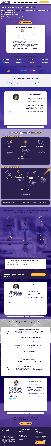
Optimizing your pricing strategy (12, 17)
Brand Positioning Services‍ (23, 432)
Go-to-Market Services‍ (23, 434)
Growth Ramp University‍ (39, 433)
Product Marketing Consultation (40, 440)
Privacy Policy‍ (4, 445)
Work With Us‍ (21, 439)
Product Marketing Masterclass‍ (40, 436)
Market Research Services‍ (23, 435)
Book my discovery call (25, 423)
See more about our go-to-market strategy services (10, 252)
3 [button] (24, 126)
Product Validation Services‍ (23, 437)
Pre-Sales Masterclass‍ (39, 435)
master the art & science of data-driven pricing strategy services (41, 232)
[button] (2, 108)
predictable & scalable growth (18, 19)
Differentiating (7, 14)
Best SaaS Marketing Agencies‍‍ (40, 432)
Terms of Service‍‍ (5, 443)
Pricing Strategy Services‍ (23, 436)
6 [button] (29, 126)
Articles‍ (36, 431)
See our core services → (25, 256)
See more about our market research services (10, 232)
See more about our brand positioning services (25, 231)
